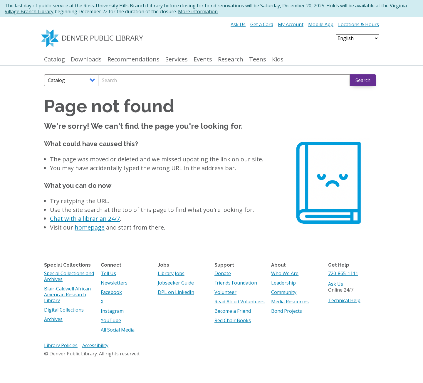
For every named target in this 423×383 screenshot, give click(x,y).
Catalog (54, 59)
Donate (222, 273)
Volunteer (225, 292)
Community (283, 292)
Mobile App (320, 24)
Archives (53, 319)
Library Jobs (171, 273)
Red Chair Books (232, 320)
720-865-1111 (343, 273)
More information (198, 11)
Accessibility (95, 345)
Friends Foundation (235, 283)
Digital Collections (64, 310)
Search (362, 80)
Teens (257, 59)
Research (230, 59)
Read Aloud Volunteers (239, 301)
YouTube (111, 320)
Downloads (86, 59)
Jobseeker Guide (176, 283)
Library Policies (61, 345)
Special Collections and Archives (69, 276)
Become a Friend (232, 311)
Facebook (111, 292)
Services (176, 59)
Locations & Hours (358, 24)
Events (203, 59)
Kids (277, 59)
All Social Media (118, 330)
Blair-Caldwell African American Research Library (67, 294)
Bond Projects (286, 311)
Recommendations (134, 59)
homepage (90, 227)
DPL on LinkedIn (176, 292)
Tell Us (108, 273)
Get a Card (261, 24)
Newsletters (114, 283)
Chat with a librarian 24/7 (85, 219)
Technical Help (344, 300)
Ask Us (238, 24)
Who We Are (284, 273)
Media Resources (290, 301)
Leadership (283, 283)
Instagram (112, 311)
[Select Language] (357, 38)
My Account (290, 24)
